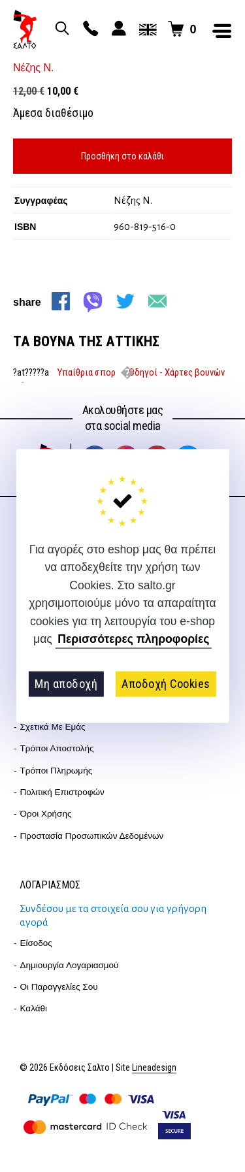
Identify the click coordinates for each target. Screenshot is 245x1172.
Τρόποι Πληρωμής (56, 770)
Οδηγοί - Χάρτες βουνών (177, 372)
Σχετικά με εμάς (53, 727)
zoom (84, 65)
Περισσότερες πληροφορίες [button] (133, 638)
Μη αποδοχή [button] (66, 684)
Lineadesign (154, 1068)
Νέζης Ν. (33, 67)
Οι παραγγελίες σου (59, 987)
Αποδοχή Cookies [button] (166, 684)
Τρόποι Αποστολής (57, 748)
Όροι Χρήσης (46, 814)
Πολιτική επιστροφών (62, 792)
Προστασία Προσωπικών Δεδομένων (92, 836)
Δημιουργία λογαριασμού (69, 965)
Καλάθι (34, 1008)
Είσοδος (36, 943)
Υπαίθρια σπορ (86, 372)
